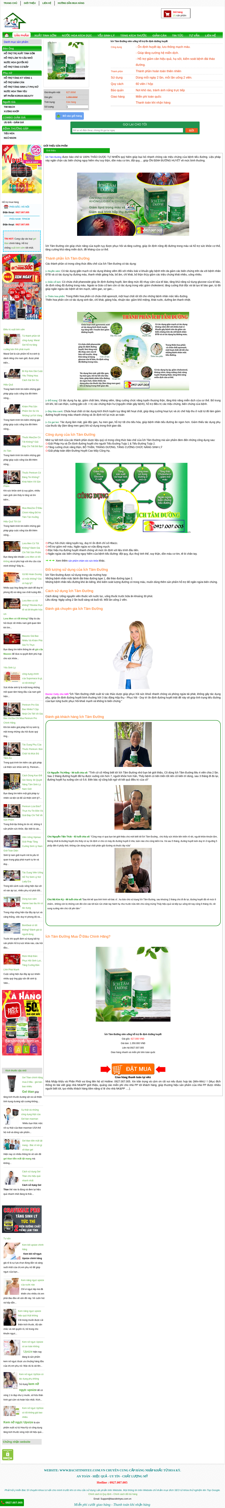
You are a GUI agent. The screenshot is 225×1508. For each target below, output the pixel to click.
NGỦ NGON (10, 138)
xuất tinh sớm (18, 247)
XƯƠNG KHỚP (11, 111)
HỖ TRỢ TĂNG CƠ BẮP (16, 67)
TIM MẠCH (9, 107)
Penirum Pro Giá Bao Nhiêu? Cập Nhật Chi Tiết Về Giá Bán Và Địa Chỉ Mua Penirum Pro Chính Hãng (23, 714)
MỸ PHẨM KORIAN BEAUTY (18, 96)
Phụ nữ (7, 72)
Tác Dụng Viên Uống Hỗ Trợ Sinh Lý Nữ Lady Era (32, 877)
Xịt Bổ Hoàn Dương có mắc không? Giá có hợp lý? (32, 579)
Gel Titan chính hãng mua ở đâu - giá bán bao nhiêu (32, 1082)
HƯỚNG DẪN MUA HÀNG (71, 3)
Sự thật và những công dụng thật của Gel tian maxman (31, 1114)
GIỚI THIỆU (30, 3)
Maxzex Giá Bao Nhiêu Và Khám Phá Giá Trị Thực (32, 640)
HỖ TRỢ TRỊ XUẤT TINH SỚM (19, 53)
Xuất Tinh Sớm (45, 35)
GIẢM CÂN (159, 35)
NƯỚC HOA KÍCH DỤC (77, 35)
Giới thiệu (51, 150)
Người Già (9, 101)
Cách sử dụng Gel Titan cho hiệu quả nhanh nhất (31, 1176)
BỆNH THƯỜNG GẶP (16, 128)
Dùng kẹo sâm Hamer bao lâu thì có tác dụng (32, 903)
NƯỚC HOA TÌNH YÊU (15, 91)
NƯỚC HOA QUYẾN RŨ (16, 62)
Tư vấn (7, 1238)
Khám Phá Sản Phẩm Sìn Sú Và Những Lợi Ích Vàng (32, 411)
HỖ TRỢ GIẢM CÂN (14, 82)
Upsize (27, 1351)
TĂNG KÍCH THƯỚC (133, 35)
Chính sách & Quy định (99, 1494)
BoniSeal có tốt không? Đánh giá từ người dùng (32, 930)
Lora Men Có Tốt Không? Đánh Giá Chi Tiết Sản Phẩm (31, 548)
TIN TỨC (177, 35)
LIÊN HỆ (46, 3)
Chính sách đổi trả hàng (125, 1494)
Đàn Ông (8, 48)
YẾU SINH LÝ (106, 35)
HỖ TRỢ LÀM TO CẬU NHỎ (18, 58)
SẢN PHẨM (21, 35)
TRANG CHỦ (10, 3)
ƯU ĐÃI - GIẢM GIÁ (14, 122)
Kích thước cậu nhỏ (16, 1070)
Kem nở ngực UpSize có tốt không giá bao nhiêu (33, 1412)
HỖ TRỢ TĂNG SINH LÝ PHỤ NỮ (21, 87)
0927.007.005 (12, 1502)
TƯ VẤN (194, 35)
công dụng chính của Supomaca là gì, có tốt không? (32, 678)
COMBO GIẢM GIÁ (14, 117)
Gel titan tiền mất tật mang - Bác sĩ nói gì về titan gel (32, 1145)
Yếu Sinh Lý (10, 667)
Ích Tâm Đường (53, 157)
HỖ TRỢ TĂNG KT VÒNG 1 (18, 78)
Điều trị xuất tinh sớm (14, 329)
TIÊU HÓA (9, 133)
